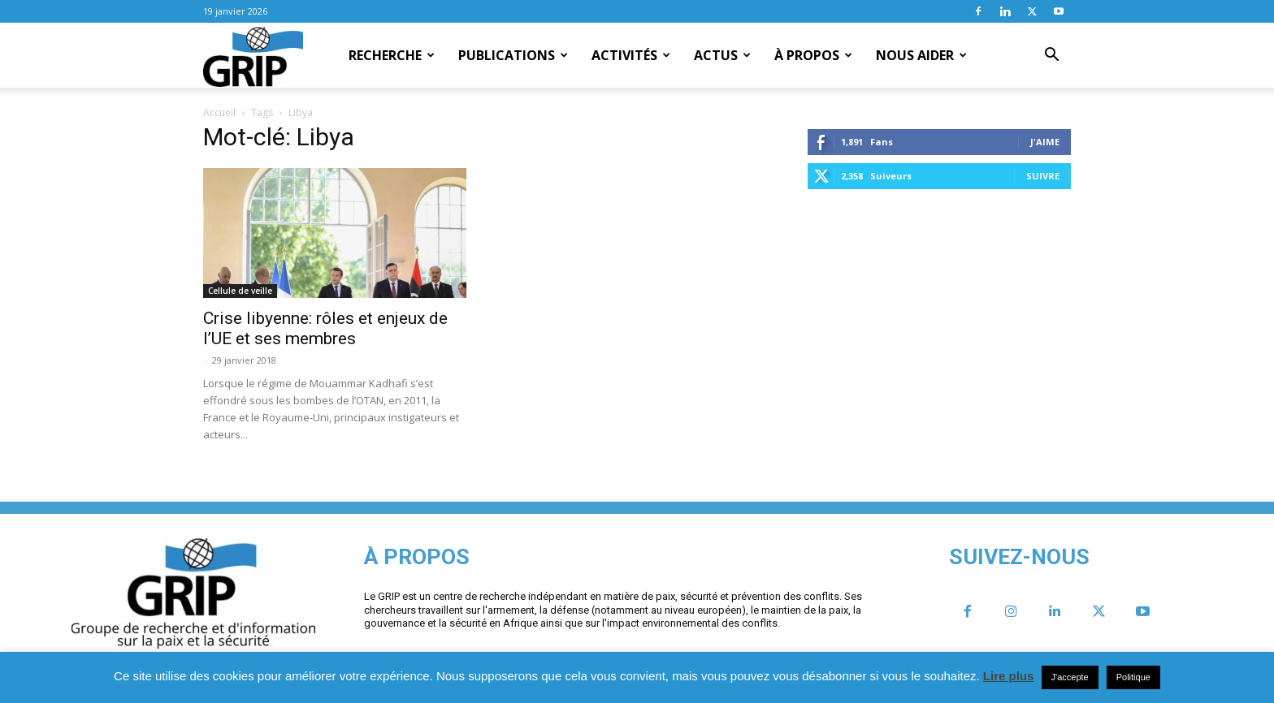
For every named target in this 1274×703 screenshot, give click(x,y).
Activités (631, 55)
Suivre (1043, 176)
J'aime (1045, 142)
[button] (1051, 56)
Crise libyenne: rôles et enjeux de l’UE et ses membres (325, 328)
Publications (513, 55)
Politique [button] (1133, 677)
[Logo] (253, 56)
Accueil (219, 112)
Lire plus (1008, 676)
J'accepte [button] (1070, 677)
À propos (813, 55)
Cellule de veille (240, 290)
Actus (722, 55)
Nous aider (921, 55)
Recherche (392, 55)
